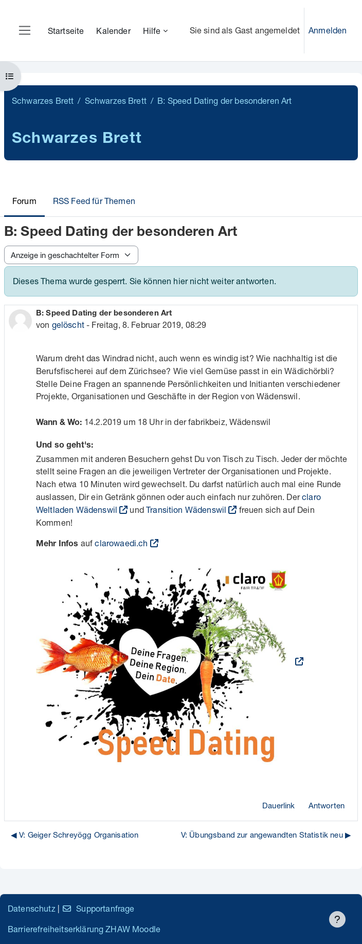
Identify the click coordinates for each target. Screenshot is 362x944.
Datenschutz (32, 908)
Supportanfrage (98, 908)
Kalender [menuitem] (113, 30)
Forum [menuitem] (24, 201)
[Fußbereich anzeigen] (337, 919)
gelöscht (68, 324)
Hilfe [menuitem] (152, 30)
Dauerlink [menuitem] (278, 805)
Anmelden (328, 30)
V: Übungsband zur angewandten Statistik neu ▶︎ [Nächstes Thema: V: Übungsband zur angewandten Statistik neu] (266, 834)
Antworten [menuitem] (327, 805)
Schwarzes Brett (43, 100)
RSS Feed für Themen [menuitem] (94, 201)
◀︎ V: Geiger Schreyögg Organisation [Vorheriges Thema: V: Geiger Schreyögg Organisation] (74, 834)
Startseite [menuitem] (66, 30)
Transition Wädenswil (186, 509)
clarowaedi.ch (121, 543)
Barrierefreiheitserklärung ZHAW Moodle (84, 929)
